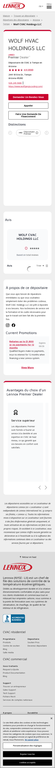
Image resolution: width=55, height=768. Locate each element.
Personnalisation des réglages (27, 745)
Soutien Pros (33, 642)
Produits (7, 642)
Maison (6, 15)
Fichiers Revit (9, 696)
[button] (37, 132)
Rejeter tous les (27, 754)
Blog (5, 649)
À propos (7, 712)
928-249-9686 (15, 83)
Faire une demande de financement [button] (28, 115)
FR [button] (40, 6)
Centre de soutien (11, 645)
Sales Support (9, 689)
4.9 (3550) (28, 69)
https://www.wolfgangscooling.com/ (26, 86)
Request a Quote (11, 669)
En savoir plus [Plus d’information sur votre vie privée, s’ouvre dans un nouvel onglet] (31, 739)
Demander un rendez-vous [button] (28, 97)
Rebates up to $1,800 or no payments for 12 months (21, 344)
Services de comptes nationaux (17, 700)
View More (27, 367)
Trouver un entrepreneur (14, 686)
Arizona (36, 19)
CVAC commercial (15, 659)
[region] (27, 741)
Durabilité (33, 712)
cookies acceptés (27, 762)
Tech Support (9, 693)
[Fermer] (51, 718)
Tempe (6, 24)
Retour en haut (27, 557)
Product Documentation (14, 672)
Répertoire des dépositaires (16, 19)
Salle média (8, 652)
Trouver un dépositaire (24, 15)
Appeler (28, 105)
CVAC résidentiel (14, 632)
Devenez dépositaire (37, 645)
